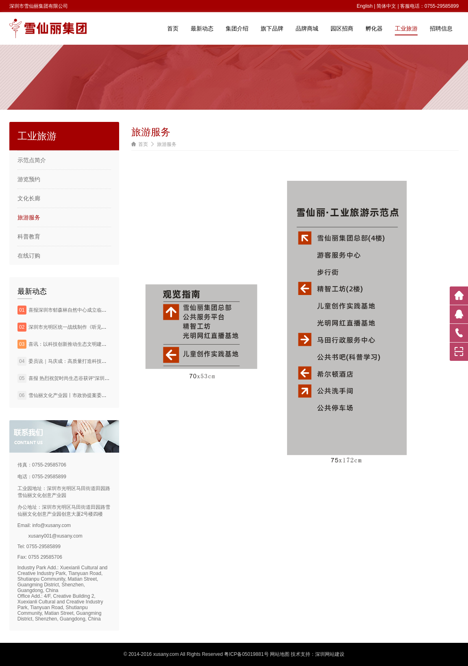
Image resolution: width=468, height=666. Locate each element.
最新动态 (202, 28)
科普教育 (28, 236)
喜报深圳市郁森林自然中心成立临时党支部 (74, 310)
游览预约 (28, 179)
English (364, 6)
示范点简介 (31, 160)
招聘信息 (441, 28)
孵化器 (374, 28)
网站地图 (280, 654)
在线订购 (28, 255)
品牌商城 (307, 28)
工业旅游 (406, 28)
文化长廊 (28, 198)
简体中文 (386, 6)
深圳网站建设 (329, 654)
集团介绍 (237, 28)
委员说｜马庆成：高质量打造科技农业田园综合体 (82, 361)
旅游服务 (28, 217)
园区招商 (342, 28)
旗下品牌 (272, 28)
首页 (172, 28)
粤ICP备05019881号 (246, 654)
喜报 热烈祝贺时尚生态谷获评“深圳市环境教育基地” (84, 378)
